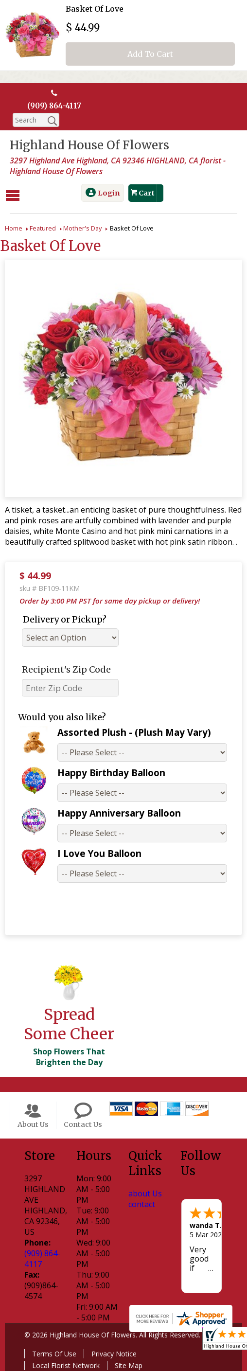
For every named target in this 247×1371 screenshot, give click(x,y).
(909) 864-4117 (54, 106)
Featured (43, 226)
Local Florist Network (66, 1364)
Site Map (128, 1364)
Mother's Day (82, 226)
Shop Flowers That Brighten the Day (69, 1055)
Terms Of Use (54, 1352)
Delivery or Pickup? (64, 617)
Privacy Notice (114, 1352)
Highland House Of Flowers (89, 145)
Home (13, 226)
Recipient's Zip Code (66, 668)
